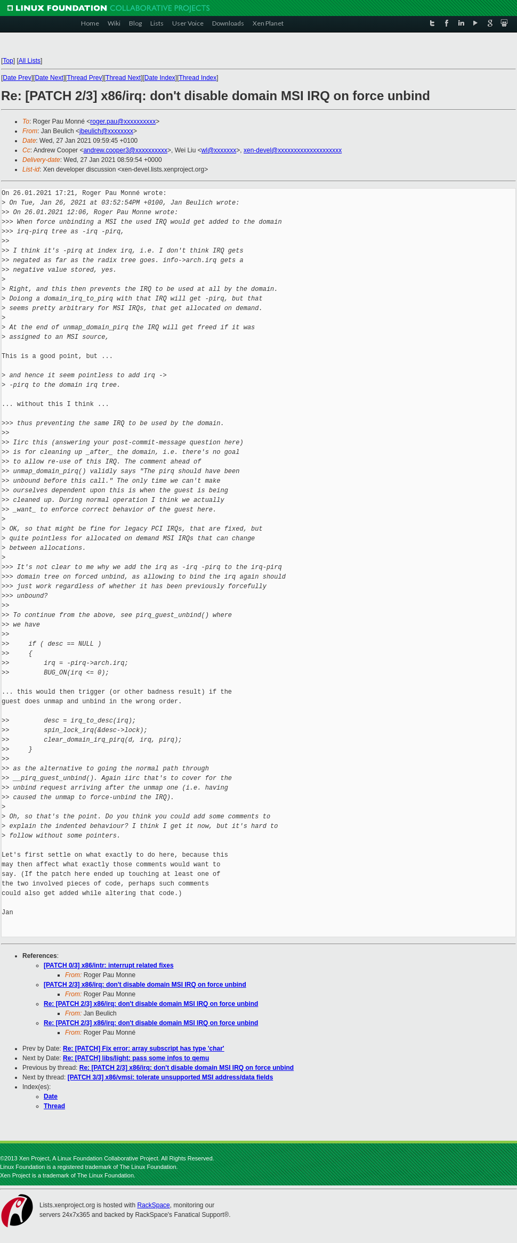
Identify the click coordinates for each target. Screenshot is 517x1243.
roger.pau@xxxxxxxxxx (123, 121)
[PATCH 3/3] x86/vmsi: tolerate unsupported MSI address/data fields (170, 1077)
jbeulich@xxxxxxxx (106, 131)
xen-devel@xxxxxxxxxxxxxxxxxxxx (293, 150)
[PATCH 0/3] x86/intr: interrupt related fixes (109, 965)
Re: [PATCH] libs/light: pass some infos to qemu (136, 1058)
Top (8, 60)
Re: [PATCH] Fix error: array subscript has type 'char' (143, 1048)
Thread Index (198, 78)
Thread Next (123, 78)
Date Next (49, 78)
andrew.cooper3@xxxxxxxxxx (125, 150)
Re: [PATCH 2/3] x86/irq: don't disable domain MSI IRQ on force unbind (151, 1004)
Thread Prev (84, 78)
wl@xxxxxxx (219, 150)
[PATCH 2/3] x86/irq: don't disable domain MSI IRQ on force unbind (145, 984)
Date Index (159, 78)
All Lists (30, 60)
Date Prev (17, 78)
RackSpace (153, 1205)
